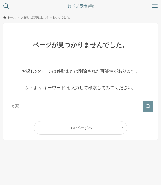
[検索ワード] (80, 106)
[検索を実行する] (148, 106)
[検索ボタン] (6, 6)
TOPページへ (80, 128)
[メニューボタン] (155, 6)
